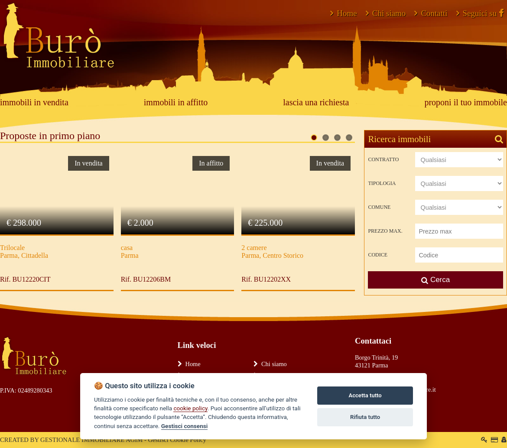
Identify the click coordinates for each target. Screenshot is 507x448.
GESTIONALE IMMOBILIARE (82, 439)
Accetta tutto (364, 395)
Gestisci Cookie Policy (177, 439)
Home (343, 13)
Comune (379, 207)
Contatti (430, 13)
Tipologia (382, 183)
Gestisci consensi (184, 425)
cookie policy (190, 408)
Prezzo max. (385, 231)
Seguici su (480, 13)
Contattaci (373, 340)
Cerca (435, 280)
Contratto (383, 159)
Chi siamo (386, 13)
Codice (377, 255)
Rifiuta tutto (365, 417)
